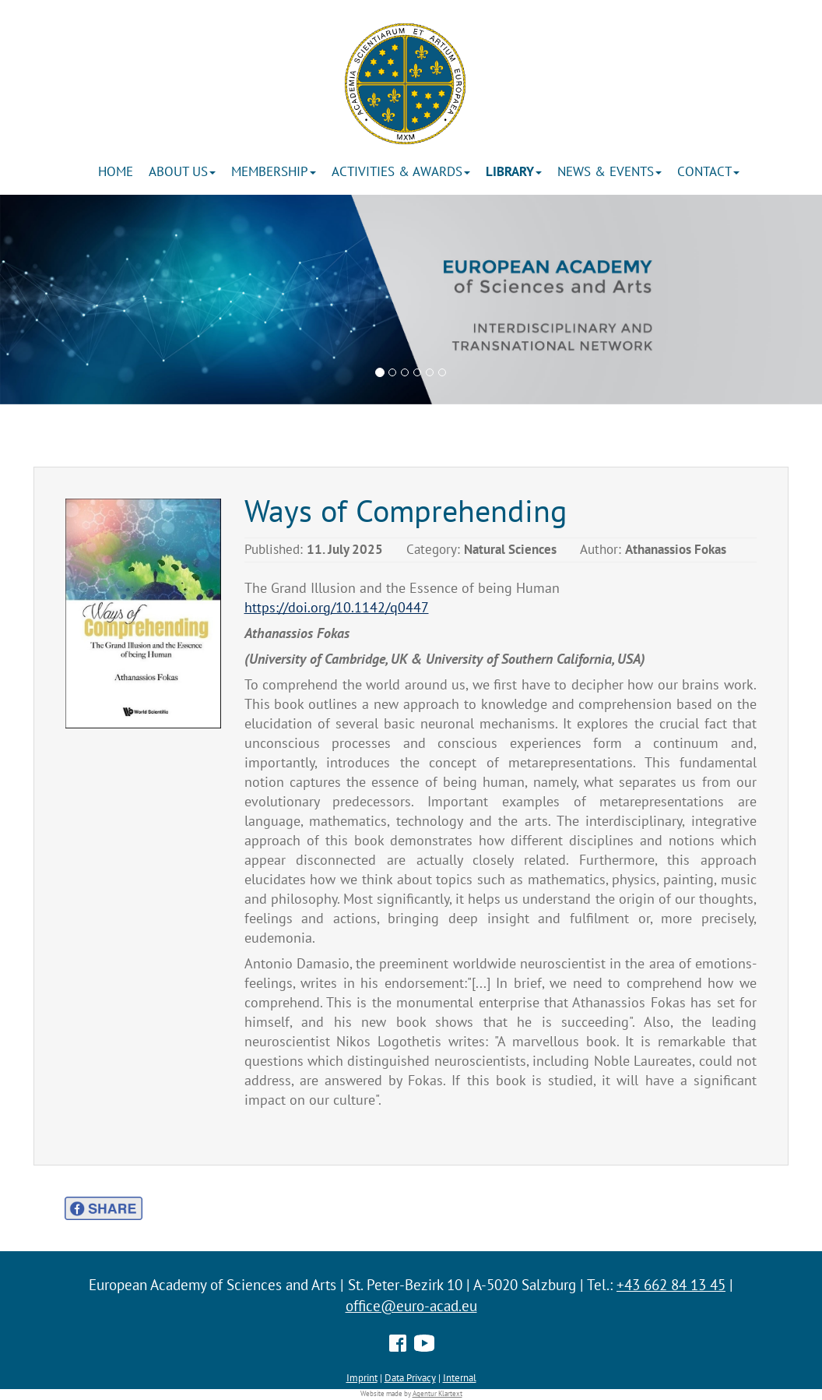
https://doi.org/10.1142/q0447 (336, 607)
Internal (459, 1377)
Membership (273, 171)
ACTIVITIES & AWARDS (401, 171)
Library (514, 171)
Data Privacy (410, 1377)
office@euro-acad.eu (411, 1305)
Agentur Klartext (437, 1393)
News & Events (609, 171)
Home (115, 171)
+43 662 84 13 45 (670, 1284)
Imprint (362, 1377)
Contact (708, 171)
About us (182, 171)
